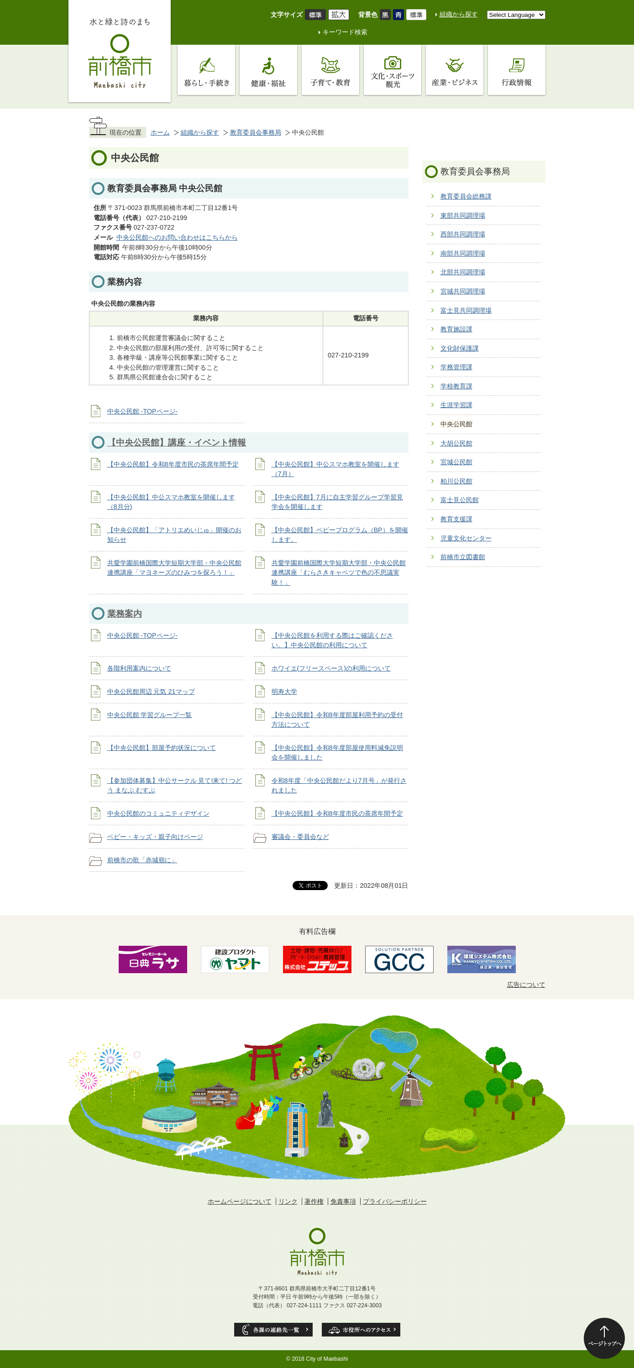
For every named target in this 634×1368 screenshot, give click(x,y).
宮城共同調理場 (462, 291)
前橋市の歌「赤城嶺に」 (142, 860)
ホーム (160, 132)
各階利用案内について (139, 668)
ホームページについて (240, 1201)
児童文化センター (466, 538)
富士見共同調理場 (466, 310)
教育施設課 (456, 329)
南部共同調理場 (462, 253)
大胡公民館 (456, 443)
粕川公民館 (456, 481)
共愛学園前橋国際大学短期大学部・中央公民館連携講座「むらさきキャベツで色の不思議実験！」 (339, 572)
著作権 (314, 1201)
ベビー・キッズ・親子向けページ (155, 836)
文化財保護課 (459, 348)
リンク (288, 1201)
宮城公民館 (456, 462)
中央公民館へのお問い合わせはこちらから (177, 237)
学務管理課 (456, 367)
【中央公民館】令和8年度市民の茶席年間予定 (173, 464)
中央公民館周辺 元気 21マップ (151, 691)
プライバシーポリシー (395, 1201)
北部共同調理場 (462, 272)
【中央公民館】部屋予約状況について (161, 747)
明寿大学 (284, 691)
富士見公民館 (459, 499)
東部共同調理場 (462, 215)
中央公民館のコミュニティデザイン (158, 813)
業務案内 (124, 613)
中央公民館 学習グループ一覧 (149, 714)
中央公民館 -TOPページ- (142, 411)
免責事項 (343, 1201)
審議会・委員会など (300, 836)
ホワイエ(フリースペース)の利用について (331, 668)
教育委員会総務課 (466, 196)
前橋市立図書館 (462, 557)
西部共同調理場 (462, 234)
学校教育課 (456, 386)
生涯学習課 (456, 405)
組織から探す (459, 14)
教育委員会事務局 (255, 132)
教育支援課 (456, 519)
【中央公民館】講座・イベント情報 (176, 442)
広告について (526, 984)
